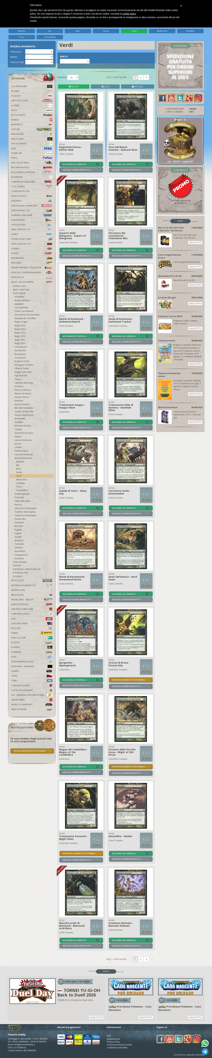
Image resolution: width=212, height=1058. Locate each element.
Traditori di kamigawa (25, 511)
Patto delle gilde (22, 501)
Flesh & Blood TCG (31, 243)
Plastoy (31, 642)
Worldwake (20, 418)
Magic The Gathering (31, 282)
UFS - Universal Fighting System (31, 695)
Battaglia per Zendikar (25, 318)
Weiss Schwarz (31, 709)
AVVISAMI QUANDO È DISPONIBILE (128, 680)
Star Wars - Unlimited (31, 666)
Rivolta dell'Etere (22, 300)
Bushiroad (31, 177)
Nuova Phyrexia (22, 404)
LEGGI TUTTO (195, 242)
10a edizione (21, 346)
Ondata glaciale (22, 493)
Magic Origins (21, 321)
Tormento (19, 544)
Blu (49, 31)
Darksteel (19, 522)
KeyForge (31, 262)
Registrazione (113, 1038)
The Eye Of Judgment (31, 690)
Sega (31, 148)
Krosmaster (31, 258)
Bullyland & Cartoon (31, 172)
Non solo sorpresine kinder (31, 272)
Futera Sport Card (31, 239)
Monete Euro (31, 590)
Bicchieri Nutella (31, 167)
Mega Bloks (31, 594)
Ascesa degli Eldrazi (24, 415)
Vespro (18, 436)
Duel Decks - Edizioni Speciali (26, 569)
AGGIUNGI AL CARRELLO (74, 164)
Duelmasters (31, 219)
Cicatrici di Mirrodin (24, 411)
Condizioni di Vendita (117, 1047)
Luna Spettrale (21, 307)
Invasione (19, 558)
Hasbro (31, 671)
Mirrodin (19, 526)
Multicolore (162, 31)
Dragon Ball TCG (31, 210)
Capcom (31, 129)
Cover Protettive (20, 191)
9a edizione (20, 350)
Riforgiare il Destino (24, 364)
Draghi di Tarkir (22, 361)
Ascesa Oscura (22, 397)
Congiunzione (21, 554)
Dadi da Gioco (31, 196)
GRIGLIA (74, 86)
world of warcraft (31, 704)
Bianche (21, 31)
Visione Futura (21, 450)
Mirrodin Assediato (24, 407)
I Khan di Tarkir (22, 368)
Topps (31, 675)
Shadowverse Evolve (31, 661)
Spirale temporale (23, 458)
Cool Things (31, 186)
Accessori (17, 576)
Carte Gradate (20, 562)
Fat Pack (17, 565)
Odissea (19, 547)
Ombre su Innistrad (24, 311)
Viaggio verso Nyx (23, 372)
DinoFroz (31, 200)
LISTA (105, 86)
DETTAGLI (137, 86)
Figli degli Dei (21, 375)
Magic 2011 (20, 339)
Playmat (31, 647)
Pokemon (31, 652)
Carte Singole (19, 293)
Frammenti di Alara (24, 433)
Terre (21, 37)
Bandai (31, 119)
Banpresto (31, 124)
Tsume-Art (31, 153)
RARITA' (64, 56)
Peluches (31, 628)
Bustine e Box (19, 286)
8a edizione (20, 354)
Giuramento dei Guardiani (27, 314)
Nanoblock (31, 277)
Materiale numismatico (31, 585)
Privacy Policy (113, 1041)
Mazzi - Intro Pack (21, 289)
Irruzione (19, 386)
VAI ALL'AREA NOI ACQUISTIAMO (30, 751)
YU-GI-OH (31, 95)
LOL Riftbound (31, 86)
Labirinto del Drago (24, 382)
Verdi (134, 31)
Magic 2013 (20, 332)
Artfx (31, 110)
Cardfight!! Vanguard (31, 181)
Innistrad (19, 400)
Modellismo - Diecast (31, 599)
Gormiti (31, 248)
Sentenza (19, 540)
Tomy (31, 680)
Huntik (31, 253)
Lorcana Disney (31, 623)
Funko (31, 234)
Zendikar (19, 422)
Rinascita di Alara (23, 425)
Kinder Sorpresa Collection (31, 267)
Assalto (18, 536)
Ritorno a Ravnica (23, 389)
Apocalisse (20, 551)
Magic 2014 (20, 329)
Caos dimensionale (24, 454)
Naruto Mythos (31, 604)
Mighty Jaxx (31, 138)
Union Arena (31, 699)
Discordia (19, 497)
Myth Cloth (31, 580)
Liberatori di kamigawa (26, 508)
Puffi (31, 656)
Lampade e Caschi (31, 613)
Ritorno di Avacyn (23, 393)
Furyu (31, 157)
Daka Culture (31, 637)
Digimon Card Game (31, 215)
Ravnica (18, 504)
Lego (31, 618)
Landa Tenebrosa (23, 440)
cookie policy (129, 13)
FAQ (109, 1035)
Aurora (18, 443)
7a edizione (20, 357)
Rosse (106, 31)
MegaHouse (31, 134)
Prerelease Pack (20, 572)
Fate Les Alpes (31, 224)
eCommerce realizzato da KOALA (189, 1054)
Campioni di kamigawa (25, 515)
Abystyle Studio (31, 100)
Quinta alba (20, 518)
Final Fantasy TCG (31, 229)
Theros (18, 379)
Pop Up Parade (31, 143)
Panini (31, 633)
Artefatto (190, 31)
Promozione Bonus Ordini (119, 1044)
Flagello (18, 529)
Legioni (18, 533)
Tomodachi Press (31, 685)
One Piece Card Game (31, 609)
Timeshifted (49, 37)
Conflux (18, 429)
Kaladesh (19, 304)
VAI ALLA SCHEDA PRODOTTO (77, 170)
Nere (78, 31)
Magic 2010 (20, 343)
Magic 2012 (20, 336)
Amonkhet (19, 296)
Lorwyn (18, 447)
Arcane (31, 91)
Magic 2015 (20, 325)
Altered (31, 105)
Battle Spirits (31, 115)
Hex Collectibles (31, 162)
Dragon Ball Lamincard (31, 205)
